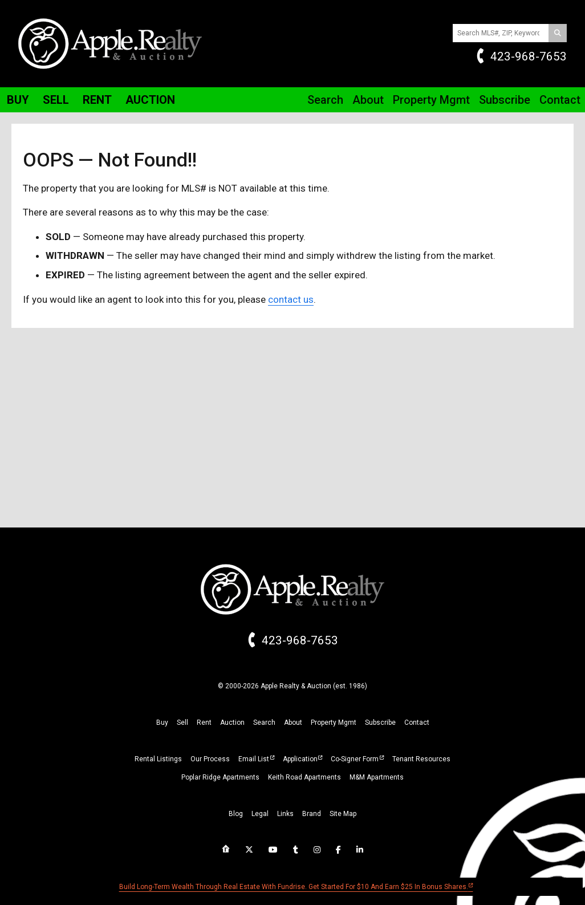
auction (232, 723)
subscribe (380, 723)
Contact (559, 100)
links (285, 814)
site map (343, 814)
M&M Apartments (377, 777)
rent (204, 723)
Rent (97, 100)
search (264, 723)
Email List (253, 759)
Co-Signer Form (355, 759)
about (293, 723)
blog (236, 814)
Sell (56, 100)
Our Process (210, 759)
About (368, 100)
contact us (291, 299)
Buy (18, 100)
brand (311, 814)
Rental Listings (158, 759)
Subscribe (504, 100)
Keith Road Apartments (304, 777)
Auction (150, 100)
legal (260, 814)
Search (325, 100)
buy (162, 723)
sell (182, 723)
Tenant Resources (421, 759)
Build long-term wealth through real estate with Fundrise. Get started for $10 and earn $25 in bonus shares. (293, 887)
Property (431, 100)
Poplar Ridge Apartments (220, 777)
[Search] (558, 33)
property (333, 723)
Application (300, 759)
